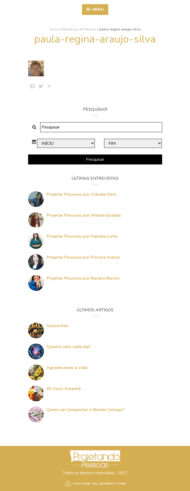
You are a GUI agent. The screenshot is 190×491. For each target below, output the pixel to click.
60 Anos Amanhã (64, 389)
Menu (95, 9)
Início (54, 29)
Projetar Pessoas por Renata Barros (83, 278)
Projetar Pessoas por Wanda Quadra (84, 215)
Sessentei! (57, 326)
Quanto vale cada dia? (69, 347)
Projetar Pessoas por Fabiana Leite (82, 236)
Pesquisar (95, 159)
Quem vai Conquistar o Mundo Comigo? (86, 410)
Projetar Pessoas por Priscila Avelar (83, 257)
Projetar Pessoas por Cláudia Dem (81, 194)
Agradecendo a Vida (67, 368)
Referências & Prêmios (78, 29)
